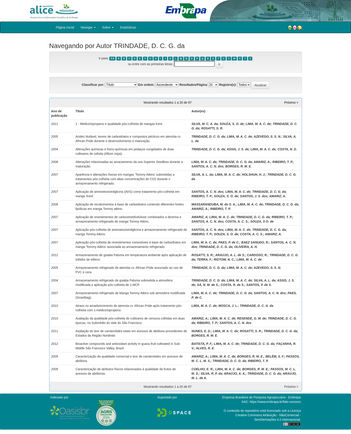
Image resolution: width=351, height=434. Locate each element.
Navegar (88, 27)
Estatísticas (128, 27)
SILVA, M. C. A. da (204, 124)
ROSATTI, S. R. (212, 128)
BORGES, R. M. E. (238, 166)
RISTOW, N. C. (224, 259)
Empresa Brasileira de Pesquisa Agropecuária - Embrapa (261, 397)
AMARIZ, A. (262, 162)
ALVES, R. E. (205, 348)
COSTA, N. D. (287, 149)
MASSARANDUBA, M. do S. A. (213, 204)
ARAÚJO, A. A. (234, 373)
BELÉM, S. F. (274, 356)
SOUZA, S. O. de (232, 124)
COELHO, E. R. (202, 369)
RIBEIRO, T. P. (282, 162)
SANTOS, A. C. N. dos (207, 166)
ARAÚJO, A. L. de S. (230, 255)
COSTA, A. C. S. (236, 221)
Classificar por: (93, 84)
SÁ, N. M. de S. (208, 285)
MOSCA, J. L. (228, 305)
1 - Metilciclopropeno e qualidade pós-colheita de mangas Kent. (119, 124)
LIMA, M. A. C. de (258, 124)
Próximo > (291, 102)
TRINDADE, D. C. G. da (208, 136)
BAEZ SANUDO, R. (255, 242)
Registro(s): (228, 84)
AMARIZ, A (199, 217)
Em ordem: (146, 84)
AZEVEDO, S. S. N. (267, 136)
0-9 (112, 58)
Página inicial (65, 27)
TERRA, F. (204, 259)
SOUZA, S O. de (262, 221)
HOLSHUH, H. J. (254, 174)
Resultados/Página (193, 84)
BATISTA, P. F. (201, 344)
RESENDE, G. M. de (251, 318)
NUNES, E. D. (201, 331)
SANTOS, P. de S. (259, 285)
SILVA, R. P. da (211, 373)
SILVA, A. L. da (202, 174)
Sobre (108, 27)
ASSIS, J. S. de (238, 149)
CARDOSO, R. (257, 255)
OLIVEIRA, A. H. (245, 247)
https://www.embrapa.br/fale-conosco (275, 402)
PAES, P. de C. (228, 242)
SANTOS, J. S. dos (253, 196)
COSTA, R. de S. (232, 285)
